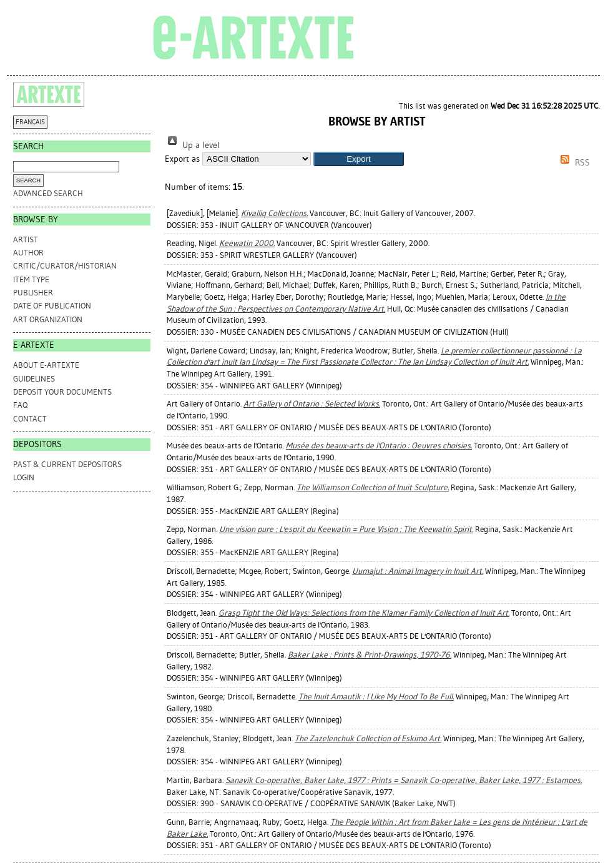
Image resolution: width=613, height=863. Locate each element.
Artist (25, 239)
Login (23, 477)
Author (28, 252)
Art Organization (47, 319)
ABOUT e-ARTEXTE (46, 365)
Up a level (192, 145)
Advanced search (48, 193)
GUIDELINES (34, 378)
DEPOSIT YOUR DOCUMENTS (62, 392)
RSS (573, 162)
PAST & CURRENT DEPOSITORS (67, 464)
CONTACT (30, 418)
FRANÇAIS (30, 122)
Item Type (31, 279)
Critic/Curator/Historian (65, 265)
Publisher (33, 292)
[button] (358, 159)
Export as (182, 159)
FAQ (20, 405)
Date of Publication (52, 305)
